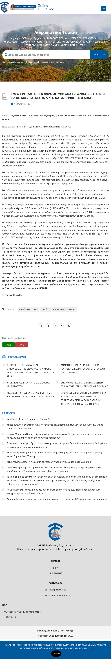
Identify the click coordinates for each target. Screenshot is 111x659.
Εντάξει (56, 654)
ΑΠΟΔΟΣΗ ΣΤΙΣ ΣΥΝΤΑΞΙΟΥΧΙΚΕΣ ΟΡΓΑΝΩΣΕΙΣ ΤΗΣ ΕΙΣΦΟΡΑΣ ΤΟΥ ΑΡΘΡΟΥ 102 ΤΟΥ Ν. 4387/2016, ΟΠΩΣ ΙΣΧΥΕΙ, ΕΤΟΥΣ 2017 (30, 371)
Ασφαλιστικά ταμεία (31, 42)
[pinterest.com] (55, 325)
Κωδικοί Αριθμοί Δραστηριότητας (22, 611)
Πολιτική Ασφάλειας (47, 631)
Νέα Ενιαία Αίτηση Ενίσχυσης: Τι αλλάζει (29, 419)
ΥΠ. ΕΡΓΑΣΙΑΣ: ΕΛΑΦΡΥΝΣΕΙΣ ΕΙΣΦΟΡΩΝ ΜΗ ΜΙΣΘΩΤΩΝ (29, 384)
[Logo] (55, 535)
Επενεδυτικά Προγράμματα (55, 595)
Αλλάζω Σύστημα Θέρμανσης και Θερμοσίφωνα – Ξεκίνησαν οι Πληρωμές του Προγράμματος (57, 499)
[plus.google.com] (62, 325)
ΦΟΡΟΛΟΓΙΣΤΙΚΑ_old (57, 38)
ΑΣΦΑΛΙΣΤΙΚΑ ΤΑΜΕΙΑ (28, 309)
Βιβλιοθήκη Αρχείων (32, 38)
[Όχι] (107, 651)
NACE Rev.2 (10, 617)
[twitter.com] (41, 325)
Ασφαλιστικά (10, 42)
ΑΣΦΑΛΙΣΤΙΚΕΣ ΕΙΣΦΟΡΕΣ (64, 309)
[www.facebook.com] (48, 325)
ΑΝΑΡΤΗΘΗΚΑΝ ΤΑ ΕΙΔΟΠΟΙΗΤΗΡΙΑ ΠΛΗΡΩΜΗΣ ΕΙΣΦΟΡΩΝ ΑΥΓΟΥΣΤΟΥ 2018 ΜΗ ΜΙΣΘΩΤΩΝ (83, 369)
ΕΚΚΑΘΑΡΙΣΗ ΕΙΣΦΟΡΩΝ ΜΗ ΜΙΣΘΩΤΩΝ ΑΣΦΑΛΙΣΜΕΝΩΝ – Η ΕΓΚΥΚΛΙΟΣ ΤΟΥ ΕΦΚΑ (84, 384)
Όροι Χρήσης (66, 631)
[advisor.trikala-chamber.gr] (69, 325)
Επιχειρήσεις (57, 62)
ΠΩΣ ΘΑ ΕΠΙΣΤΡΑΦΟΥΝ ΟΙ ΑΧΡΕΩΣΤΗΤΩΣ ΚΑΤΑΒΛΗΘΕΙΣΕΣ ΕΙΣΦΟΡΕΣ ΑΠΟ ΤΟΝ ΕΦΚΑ (31, 395)
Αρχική (14, 38)
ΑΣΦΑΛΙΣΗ (45, 309)
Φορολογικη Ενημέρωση (37, 62)
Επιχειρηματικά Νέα (55, 589)
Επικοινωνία (55, 573)
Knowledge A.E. (64, 635)
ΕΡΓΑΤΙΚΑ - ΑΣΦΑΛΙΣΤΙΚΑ (84, 38)
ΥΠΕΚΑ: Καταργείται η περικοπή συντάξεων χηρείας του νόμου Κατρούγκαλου (49, 462)
